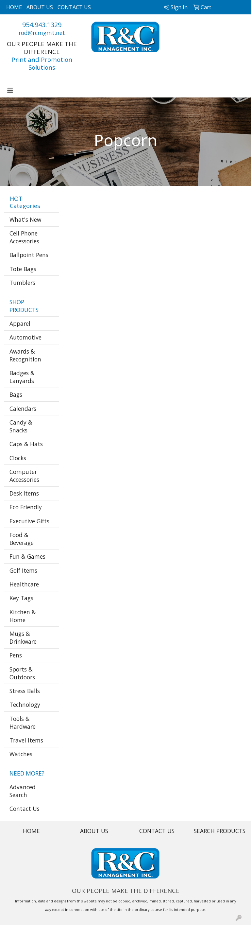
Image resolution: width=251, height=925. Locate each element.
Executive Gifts (29, 521)
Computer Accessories (24, 475)
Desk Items (24, 493)
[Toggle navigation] (10, 90)
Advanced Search (22, 791)
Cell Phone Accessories (24, 237)
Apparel (19, 323)
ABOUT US (39, 7)
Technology (24, 704)
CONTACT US (74, 7)
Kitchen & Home (22, 616)
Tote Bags (22, 269)
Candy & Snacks (20, 426)
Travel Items (26, 740)
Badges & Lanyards (22, 377)
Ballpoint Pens (28, 255)
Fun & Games (27, 556)
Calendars (22, 408)
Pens (15, 655)
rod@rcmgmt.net (42, 33)
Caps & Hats (26, 444)
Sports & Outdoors (22, 673)
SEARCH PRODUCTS (219, 831)
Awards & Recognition (25, 355)
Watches (20, 754)
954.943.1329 (41, 24)
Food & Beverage (21, 539)
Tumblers (22, 283)
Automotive (25, 337)
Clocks (17, 458)
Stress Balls (24, 691)
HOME (14, 7)
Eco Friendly (25, 507)
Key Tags (21, 598)
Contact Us (24, 808)
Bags (15, 394)
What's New (25, 219)
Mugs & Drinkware (23, 637)
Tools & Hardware (22, 722)
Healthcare (24, 584)
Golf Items (23, 570)
